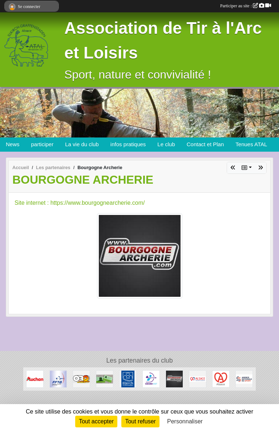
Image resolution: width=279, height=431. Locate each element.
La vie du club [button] (82, 144)
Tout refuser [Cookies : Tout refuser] (140, 421)
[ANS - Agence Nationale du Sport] (244, 378)
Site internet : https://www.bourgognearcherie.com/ (80, 203)
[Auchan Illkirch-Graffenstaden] (35, 378)
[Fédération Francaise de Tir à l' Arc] (58, 378)
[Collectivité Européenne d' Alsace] (197, 378)
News (13, 144)
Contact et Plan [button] (205, 144)
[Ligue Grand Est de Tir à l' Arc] (151, 378)
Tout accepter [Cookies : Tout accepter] (96, 421)
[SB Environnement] (104, 378)
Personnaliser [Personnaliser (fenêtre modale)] (185, 421)
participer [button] (42, 144)
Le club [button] (166, 144)
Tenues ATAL (251, 144)
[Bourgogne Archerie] (174, 378)
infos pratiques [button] (128, 144)
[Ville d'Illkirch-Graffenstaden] (128, 378)
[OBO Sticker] (81, 378)
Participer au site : (245, 5)
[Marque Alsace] (221, 378)
